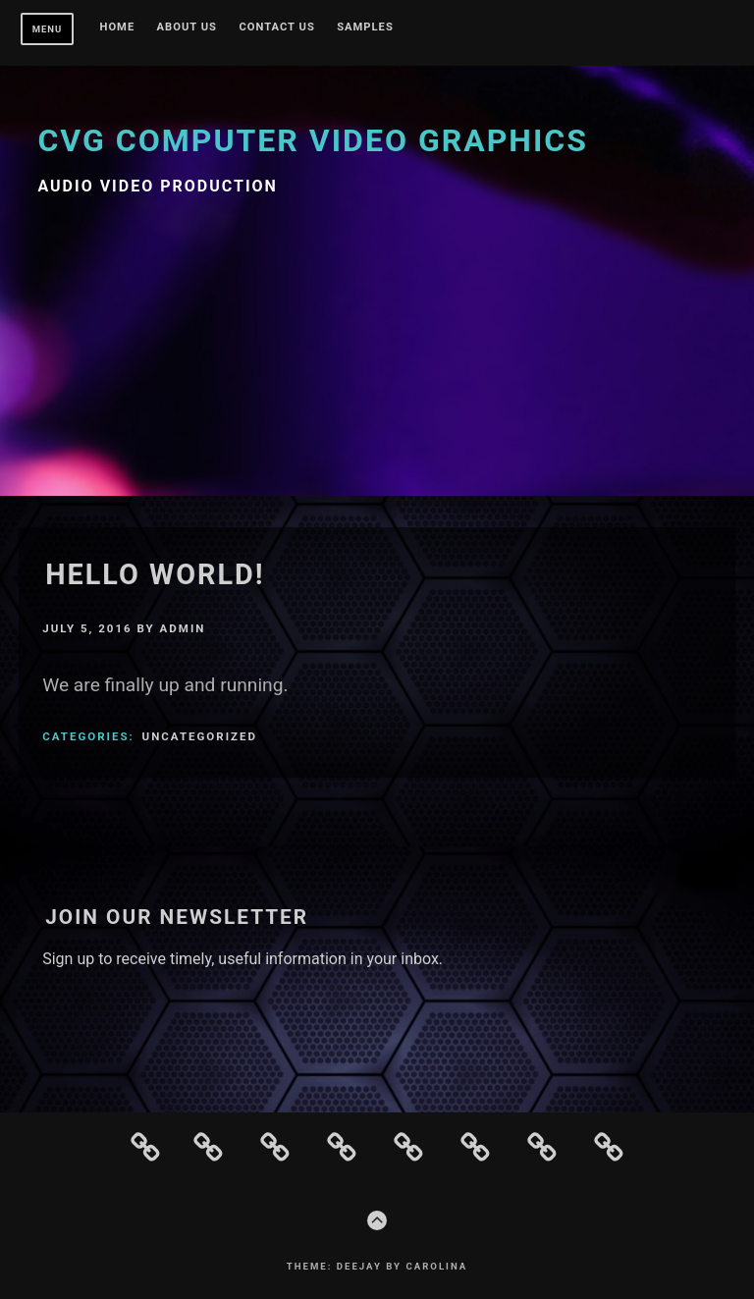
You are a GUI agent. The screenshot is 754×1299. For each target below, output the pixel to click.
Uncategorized (199, 736)
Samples (365, 27)
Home (117, 27)
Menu (47, 29)
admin (183, 628)
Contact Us (276, 27)
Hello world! (154, 574)
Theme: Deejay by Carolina (377, 1266)
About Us (187, 27)
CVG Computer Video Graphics (312, 140)
